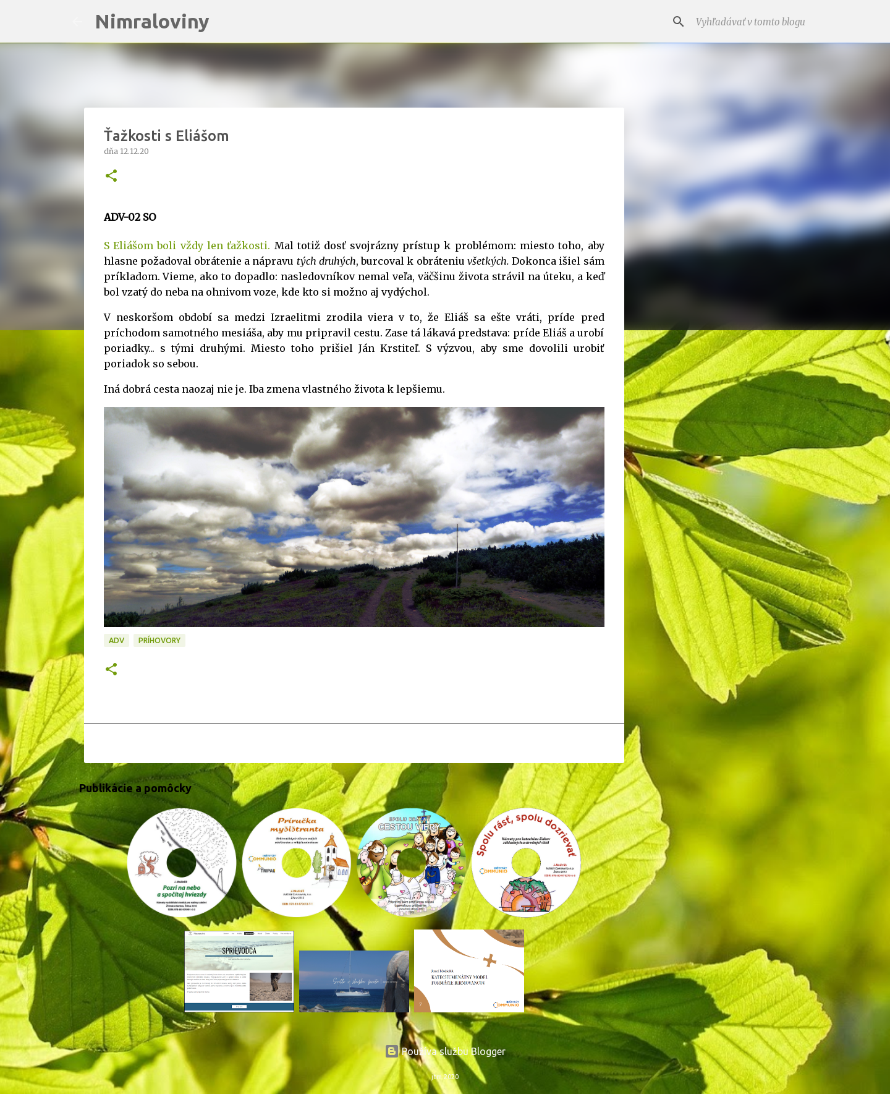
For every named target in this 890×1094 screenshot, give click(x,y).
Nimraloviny (152, 21)
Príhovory (159, 640)
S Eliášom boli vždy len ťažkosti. (187, 245)
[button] (111, 176)
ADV (116, 640)
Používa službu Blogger (445, 1051)
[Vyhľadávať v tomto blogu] (756, 21)
